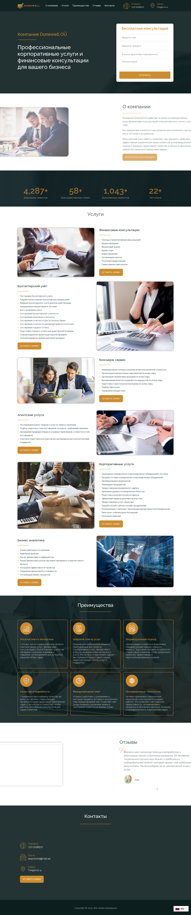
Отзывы (97, 5)
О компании (52, 5)
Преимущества (80, 5)
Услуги (65, 5)
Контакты (109, 5)
